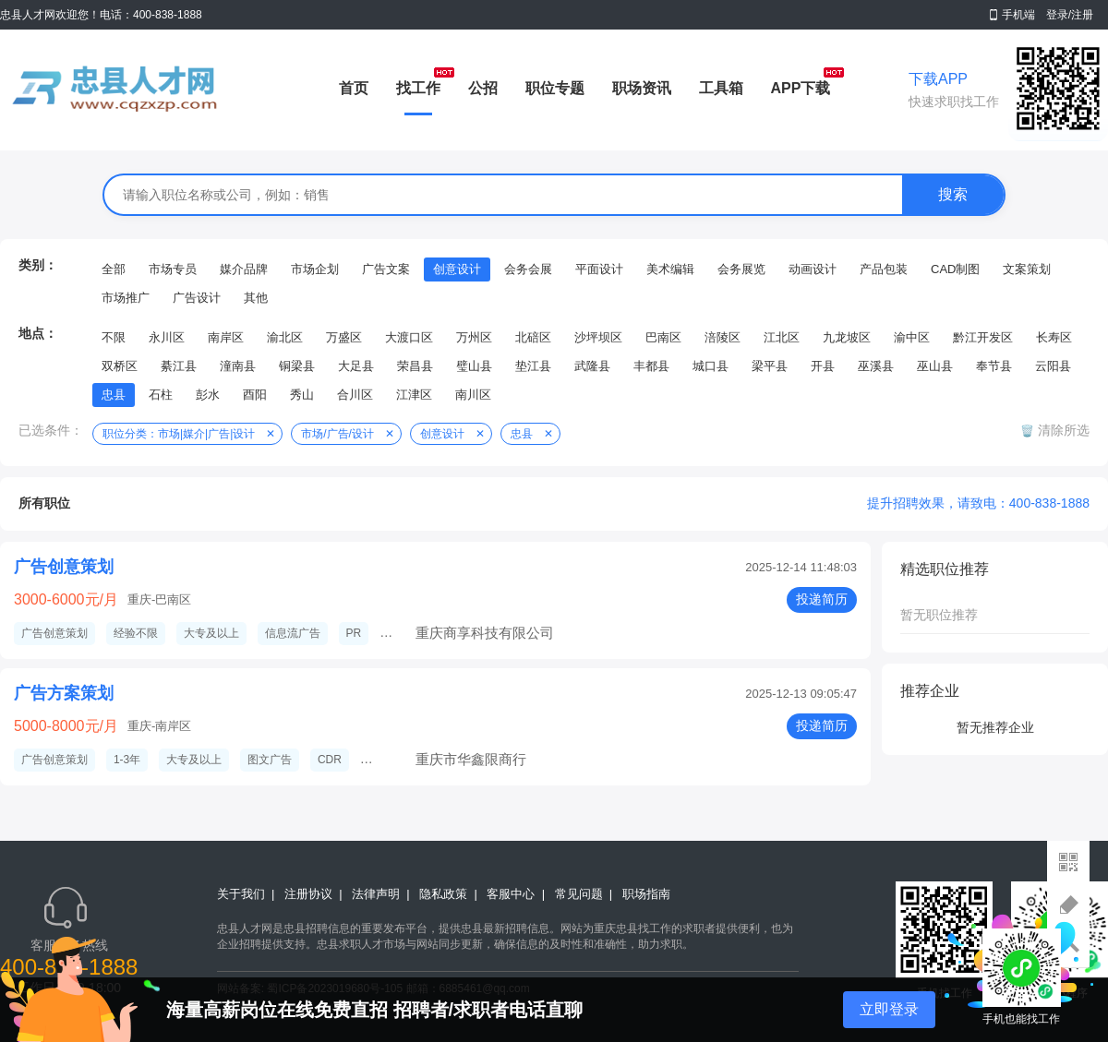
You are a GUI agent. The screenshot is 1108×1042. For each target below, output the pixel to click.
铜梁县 (297, 366)
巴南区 (663, 337)
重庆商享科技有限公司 (485, 633)
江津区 (414, 394)
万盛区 (344, 337)
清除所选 (1062, 430)
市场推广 (126, 298)
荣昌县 (415, 366)
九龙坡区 (847, 337)
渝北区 (285, 337)
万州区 (474, 337)
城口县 (710, 366)
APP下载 (801, 88)
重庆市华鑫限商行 (471, 759)
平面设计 (599, 269)
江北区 (782, 337)
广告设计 (197, 298)
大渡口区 (409, 337)
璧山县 (474, 366)
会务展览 (741, 269)
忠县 (114, 394)
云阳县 (1053, 366)
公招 (483, 88)
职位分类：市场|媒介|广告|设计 (178, 433)
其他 (256, 298)
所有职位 (44, 503)
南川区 (473, 394)
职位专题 (554, 88)
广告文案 (386, 269)
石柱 (161, 394)
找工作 (418, 88)
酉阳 (255, 394)
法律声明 (376, 894)
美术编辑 (670, 269)
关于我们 (241, 894)
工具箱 (721, 88)
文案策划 (1027, 269)
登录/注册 (1069, 14)
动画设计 (813, 269)
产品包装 (884, 269)
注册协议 (308, 894)
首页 (353, 88)
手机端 (1018, 14)
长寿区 (1054, 337)
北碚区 (533, 337)
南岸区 (226, 337)
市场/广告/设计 (337, 433)
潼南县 (238, 366)
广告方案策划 (64, 693)
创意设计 (457, 269)
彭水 (208, 394)
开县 (823, 366)
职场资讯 (641, 88)
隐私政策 (443, 894)
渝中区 (912, 337)
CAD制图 (955, 269)
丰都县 (651, 366)
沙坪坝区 (598, 337)
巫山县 (935, 366)
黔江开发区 (983, 337)
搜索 (953, 194)
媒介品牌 (244, 269)
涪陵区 (723, 337)
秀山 (302, 394)
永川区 (167, 337)
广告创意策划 (64, 566)
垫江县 (533, 366)
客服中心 (511, 894)
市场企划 (315, 269)
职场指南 (646, 894)
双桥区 (120, 366)
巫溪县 (876, 366)
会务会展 (528, 269)
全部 (114, 269)
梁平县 (770, 366)
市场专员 (173, 269)
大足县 (356, 366)
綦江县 (179, 366)
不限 (114, 337)
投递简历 (822, 599)
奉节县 (994, 366)
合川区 (355, 394)
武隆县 (592, 366)
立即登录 (889, 1009)
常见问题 (579, 894)
